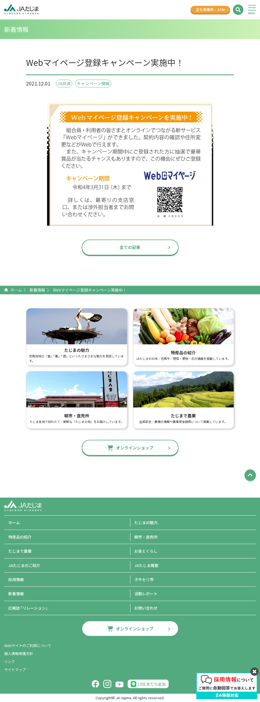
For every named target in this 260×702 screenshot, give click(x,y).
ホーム (16, 290)
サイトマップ (15, 669)
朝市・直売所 (146, 537)
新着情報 (37, 290)
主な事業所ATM (210, 9)
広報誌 (29, 608)
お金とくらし (146, 551)
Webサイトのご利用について (27, 645)
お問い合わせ (146, 608)
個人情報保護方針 (18, 653)
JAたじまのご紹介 (24, 565)
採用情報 (16, 579)
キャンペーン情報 (93, 83)
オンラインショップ (134, 448)
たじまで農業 (20, 551)
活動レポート (146, 593)
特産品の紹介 (20, 537)
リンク (9, 661)
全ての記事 (130, 247)
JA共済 (64, 83)
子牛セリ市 (144, 579)
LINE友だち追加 (152, 684)
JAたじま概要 (146, 565)
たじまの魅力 (146, 522)
